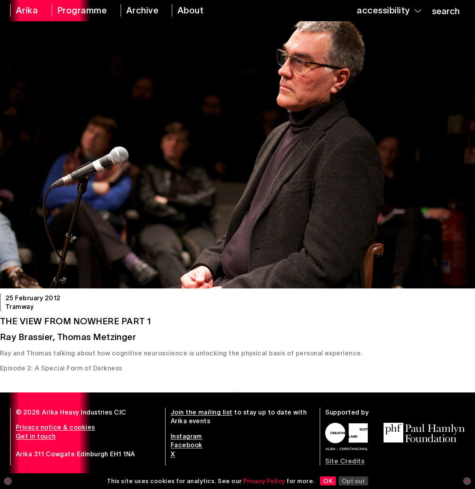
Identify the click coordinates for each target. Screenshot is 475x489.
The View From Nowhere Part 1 (75, 321)
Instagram (186, 436)
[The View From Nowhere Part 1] (237, 154)
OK (328, 481)
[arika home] (26, 10)
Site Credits (344, 461)
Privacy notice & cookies (55, 427)
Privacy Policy (264, 481)
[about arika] (199, 10)
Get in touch (36, 436)
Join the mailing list (202, 412)
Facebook (187, 444)
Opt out (353, 481)
